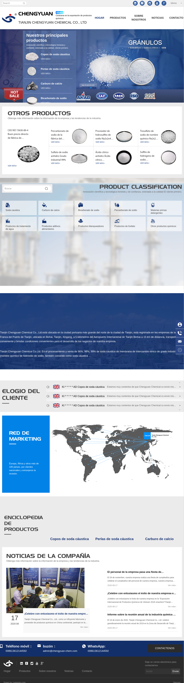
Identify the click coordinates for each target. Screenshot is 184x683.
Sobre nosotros (139, 17)
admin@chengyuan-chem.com (60, 649)
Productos (118, 17)
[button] (88, 87)
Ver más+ (84, 626)
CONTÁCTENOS (164, 646)
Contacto (87, 669)
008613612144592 (98, 649)
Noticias (158, 17)
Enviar (175, 670)
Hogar (99, 17)
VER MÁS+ (46, 59)
